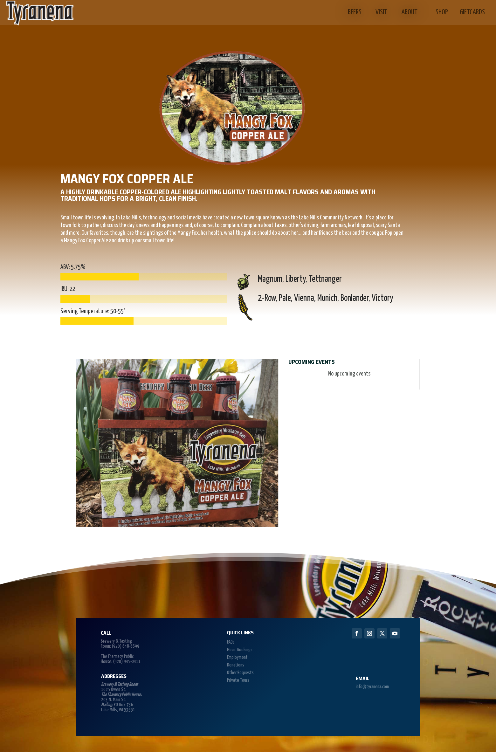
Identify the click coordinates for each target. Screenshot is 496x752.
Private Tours (238, 680)
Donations (235, 665)
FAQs (231, 642)
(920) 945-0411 (127, 661)
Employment (237, 657)
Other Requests (240, 672)
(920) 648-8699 (125, 646)
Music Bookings (239, 649)
